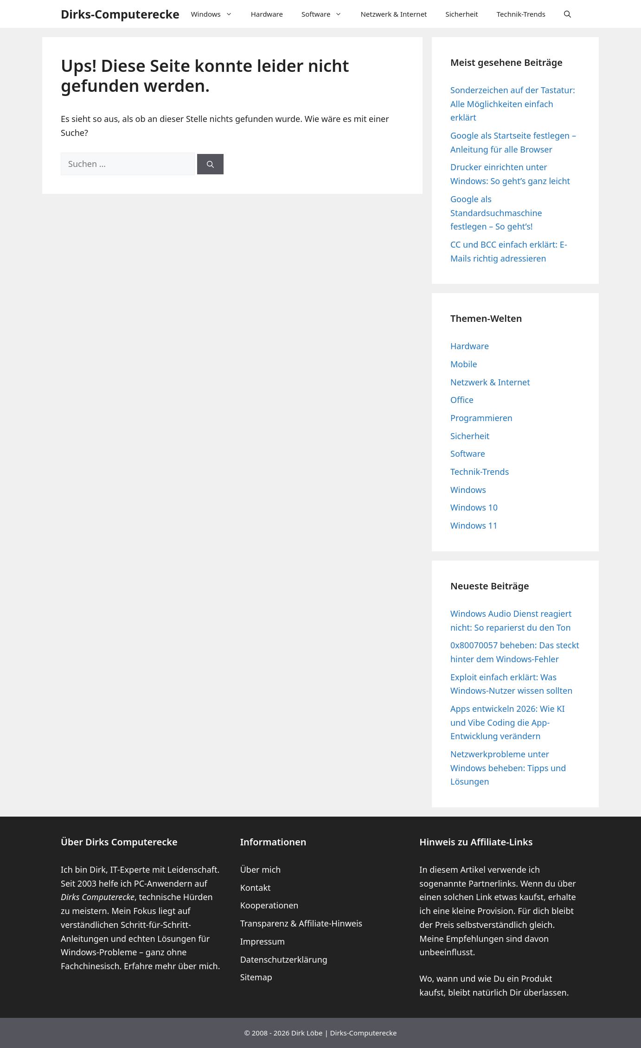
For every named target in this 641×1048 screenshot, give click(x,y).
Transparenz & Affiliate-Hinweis (301, 923)
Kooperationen (269, 905)
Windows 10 (474, 507)
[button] (567, 14)
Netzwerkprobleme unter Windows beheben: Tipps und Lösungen (508, 767)
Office (462, 399)
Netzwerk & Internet (393, 14)
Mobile (463, 364)
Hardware (267, 14)
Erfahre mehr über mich (171, 965)
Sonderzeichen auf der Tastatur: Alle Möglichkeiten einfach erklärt (512, 103)
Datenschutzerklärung (283, 959)
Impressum (262, 941)
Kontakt (255, 887)
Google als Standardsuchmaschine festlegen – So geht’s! (496, 212)
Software (326, 14)
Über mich (260, 869)
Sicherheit (462, 14)
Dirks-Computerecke (120, 14)
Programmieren (481, 417)
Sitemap (256, 977)
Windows (216, 14)
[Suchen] (210, 164)
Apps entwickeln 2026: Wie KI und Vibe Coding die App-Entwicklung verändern (507, 722)
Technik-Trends (521, 14)
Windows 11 (474, 525)
